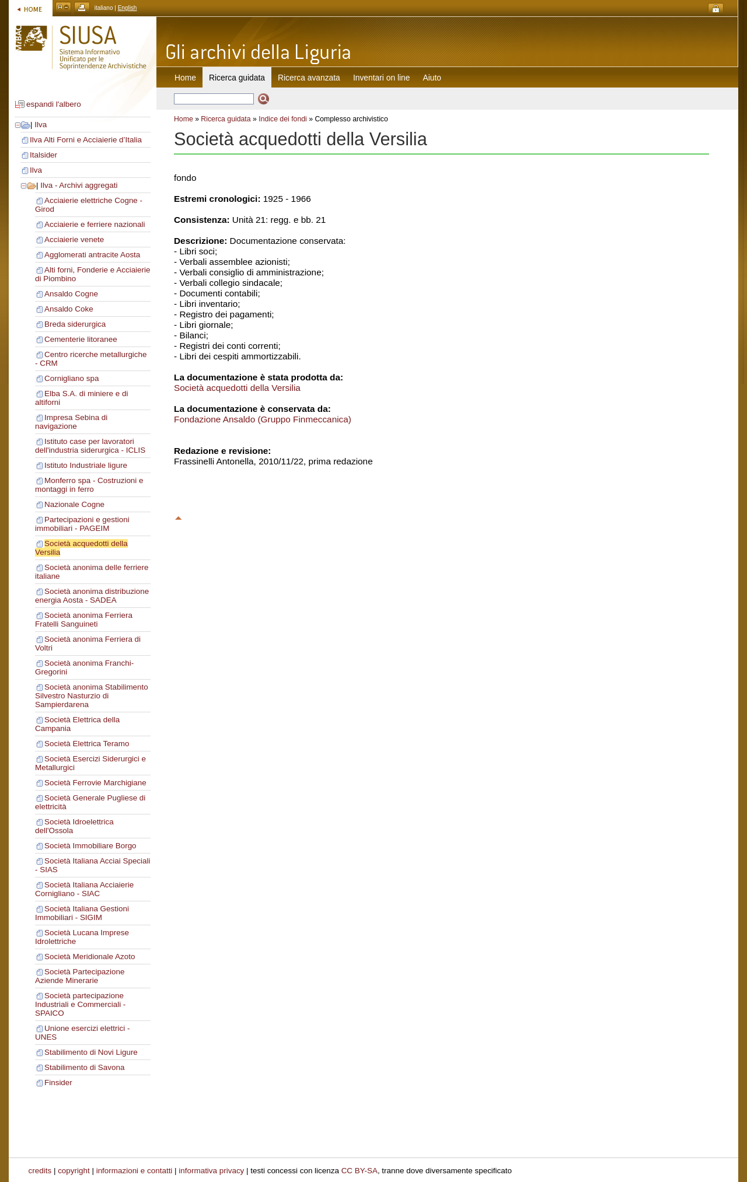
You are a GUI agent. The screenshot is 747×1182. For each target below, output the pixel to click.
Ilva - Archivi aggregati (78, 185)
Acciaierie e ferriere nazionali (94, 224)
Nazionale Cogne (74, 504)
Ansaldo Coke (68, 309)
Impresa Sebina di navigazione (71, 422)
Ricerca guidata (225, 119)
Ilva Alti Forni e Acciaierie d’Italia (86, 139)
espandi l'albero (53, 104)
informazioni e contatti (134, 1170)
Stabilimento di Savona (84, 1067)
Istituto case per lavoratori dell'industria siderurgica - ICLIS (90, 445)
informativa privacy (211, 1170)
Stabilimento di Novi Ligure (91, 1052)
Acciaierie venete (74, 239)
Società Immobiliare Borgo (90, 845)
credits (40, 1170)
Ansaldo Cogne (71, 293)
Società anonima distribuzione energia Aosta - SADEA (92, 595)
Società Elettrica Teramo (86, 743)
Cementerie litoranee (80, 339)
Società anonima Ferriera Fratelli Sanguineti (83, 619)
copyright (74, 1170)
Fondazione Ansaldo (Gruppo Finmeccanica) (262, 419)
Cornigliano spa (71, 378)
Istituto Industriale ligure (85, 465)
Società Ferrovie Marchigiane (95, 782)
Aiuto (432, 77)
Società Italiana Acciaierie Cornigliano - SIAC (84, 889)
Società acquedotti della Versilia (237, 388)
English (127, 8)
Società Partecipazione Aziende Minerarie (79, 976)
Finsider (58, 1082)
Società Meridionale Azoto (89, 956)
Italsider (43, 155)
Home (185, 77)
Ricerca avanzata (309, 77)
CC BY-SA (359, 1170)
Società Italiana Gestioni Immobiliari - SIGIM (82, 913)
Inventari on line (381, 77)
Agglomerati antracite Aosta (92, 254)
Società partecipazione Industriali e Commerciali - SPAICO (80, 1004)
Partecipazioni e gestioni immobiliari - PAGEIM (82, 524)
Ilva (40, 124)
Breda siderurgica (75, 324)
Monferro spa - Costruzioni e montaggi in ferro (89, 485)
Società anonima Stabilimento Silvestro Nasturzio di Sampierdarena (91, 696)
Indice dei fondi (283, 119)
